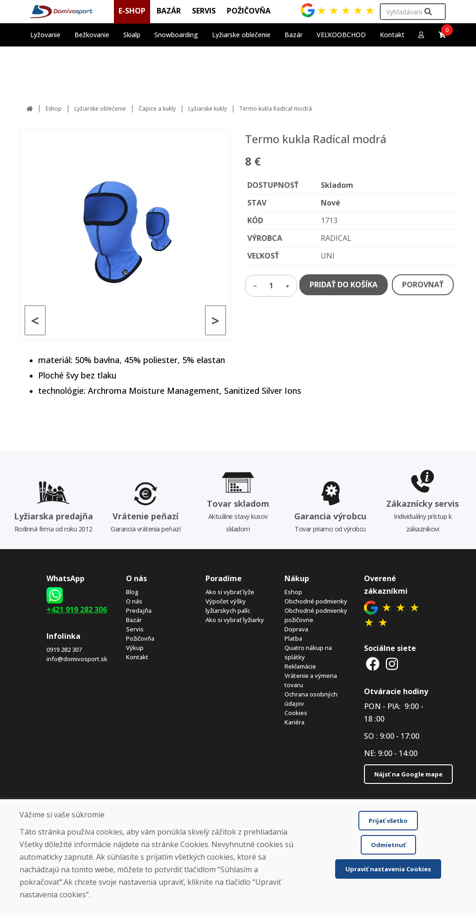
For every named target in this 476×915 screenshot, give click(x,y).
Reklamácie (300, 666)
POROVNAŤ (422, 284)
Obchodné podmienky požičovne (315, 615)
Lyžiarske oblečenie (100, 109)
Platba (293, 638)
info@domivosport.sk (76, 659)
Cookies (295, 713)
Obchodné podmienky (315, 601)
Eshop (54, 109)
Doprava (296, 629)
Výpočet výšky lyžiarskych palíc (227, 606)
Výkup (135, 647)
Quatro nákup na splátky (308, 652)
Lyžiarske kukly (207, 109)
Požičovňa (140, 638)
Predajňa (139, 610)
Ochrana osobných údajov (310, 699)
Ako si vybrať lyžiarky (234, 620)
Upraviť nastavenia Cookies (388, 869)
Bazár (134, 620)
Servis (135, 629)
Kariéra (294, 722)
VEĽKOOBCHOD (341, 34)
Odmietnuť (388, 845)
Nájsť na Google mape (408, 774)
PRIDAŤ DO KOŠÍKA (343, 284)
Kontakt (392, 34)
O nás (134, 601)
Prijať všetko (388, 820)
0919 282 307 (64, 649)
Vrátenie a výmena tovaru (310, 680)
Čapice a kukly (157, 109)
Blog (132, 592)
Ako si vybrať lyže (229, 592)
